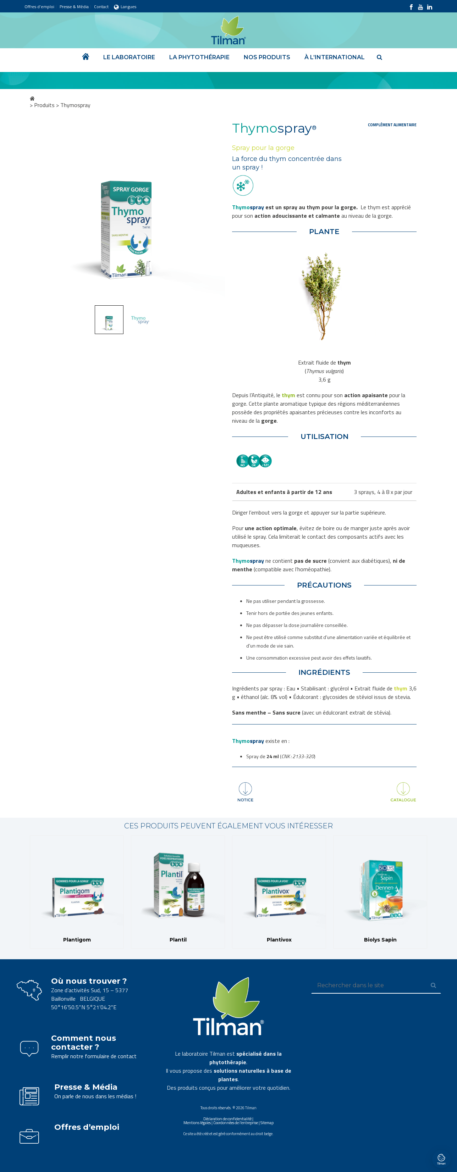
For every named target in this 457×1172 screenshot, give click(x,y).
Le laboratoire (129, 57)
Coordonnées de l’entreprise (235, 1123)
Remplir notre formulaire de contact (94, 1056)
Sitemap (267, 1123)
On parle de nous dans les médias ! (95, 1096)
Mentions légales (197, 1123)
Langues (125, 6)
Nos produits (267, 57)
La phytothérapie (199, 57)
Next (213, 213)
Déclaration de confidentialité (227, 1119)
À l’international (334, 57)
